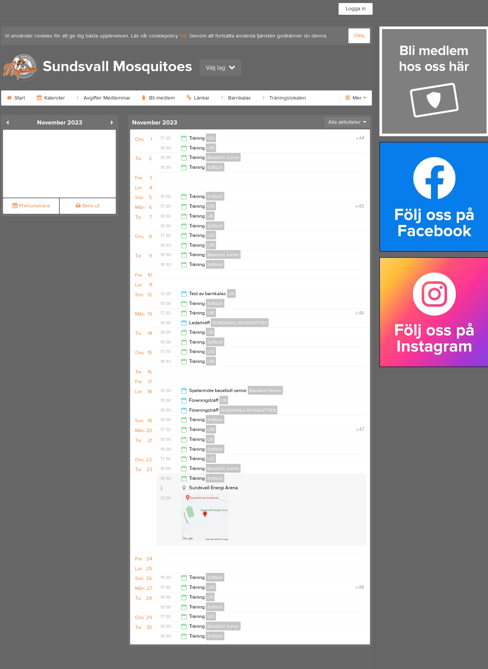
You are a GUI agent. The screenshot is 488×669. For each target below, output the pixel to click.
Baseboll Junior (223, 157)
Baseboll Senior (265, 390)
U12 (210, 138)
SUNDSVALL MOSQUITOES (239, 323)
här (183, 36)
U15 (210, 148)
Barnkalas (236, 98)
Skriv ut (87, 205)
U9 (210, 216)
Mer (355, 98)
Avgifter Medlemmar (104, 98)
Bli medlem (158, 98)
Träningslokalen (284, 98)
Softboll (215, 167)
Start (16, 98)
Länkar (198, 98)
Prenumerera (31, 205)
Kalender (51, 98)
